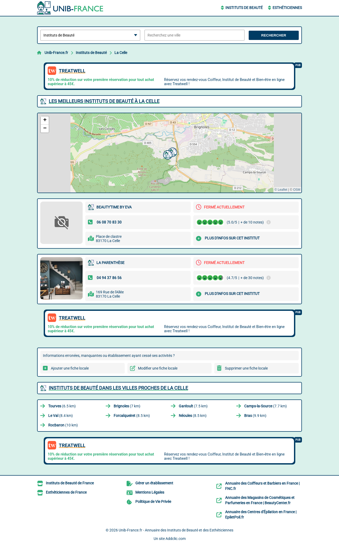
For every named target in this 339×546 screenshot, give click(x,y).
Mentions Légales (149, 492)
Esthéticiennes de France (66, 492)
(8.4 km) (60, 415)
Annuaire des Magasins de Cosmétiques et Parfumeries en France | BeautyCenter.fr (260, 500)
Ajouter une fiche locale (70, 368)
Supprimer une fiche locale (246, 368)
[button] (167, 154)
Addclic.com (176, 538)
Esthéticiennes (287, 8)
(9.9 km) (255, 415)
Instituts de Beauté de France (70, 483)
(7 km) (127, 406)
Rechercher (273, 35)
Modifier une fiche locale (157, 368)
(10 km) (63, 425)
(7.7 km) (265, 406)
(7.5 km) (193, 406)
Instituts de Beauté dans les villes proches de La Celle (118, 388)
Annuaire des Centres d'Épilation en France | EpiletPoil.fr (260, 514)
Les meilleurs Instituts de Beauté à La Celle (104, 101)
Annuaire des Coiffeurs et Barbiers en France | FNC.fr (262, 486)
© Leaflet (280, 190)
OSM (296, 190)
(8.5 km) (132, 415)
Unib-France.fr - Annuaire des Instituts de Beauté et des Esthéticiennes (176, 530)
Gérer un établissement (154, 483)
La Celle (120, 53)
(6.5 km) (62, 406)
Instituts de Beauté (244, 8)
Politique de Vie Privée (153, 501)
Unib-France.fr (56, 53)
